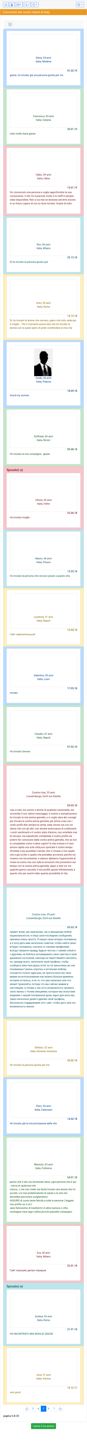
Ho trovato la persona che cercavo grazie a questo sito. (40, 575)
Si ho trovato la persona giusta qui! (29, 261)
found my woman (19, 395)
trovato (14, 692)
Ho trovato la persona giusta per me (29, 1064)
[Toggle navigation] (10, 24)
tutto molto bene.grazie (23, 133)
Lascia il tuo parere (43, 1426)
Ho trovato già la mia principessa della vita (33, 1123)
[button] (19, 4)
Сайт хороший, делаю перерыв (28, 1270)
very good (15, 1392)
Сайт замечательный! (22, 634)
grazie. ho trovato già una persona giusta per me (36, 75)
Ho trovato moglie (20, 517)
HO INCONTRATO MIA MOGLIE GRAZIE (31, 1333)
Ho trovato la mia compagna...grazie (30, 454)
